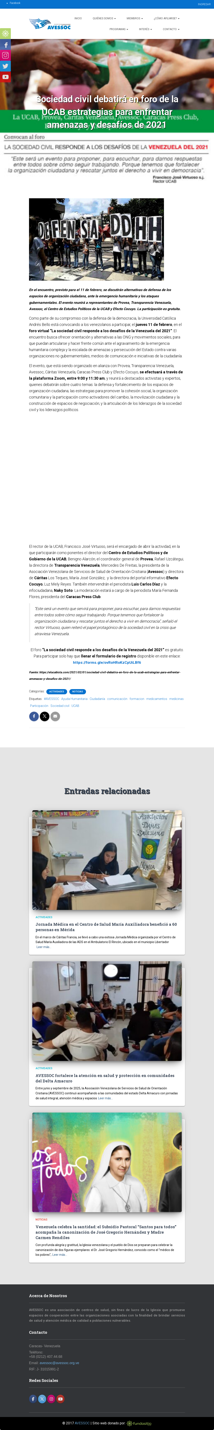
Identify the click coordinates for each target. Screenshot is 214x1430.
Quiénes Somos (104, 18)
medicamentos (156, 699)
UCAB (75, 706)
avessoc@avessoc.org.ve (59, 1363)
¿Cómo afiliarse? (167, 18)
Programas (119, 29)
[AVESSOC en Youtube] (60, 1399)
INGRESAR (204, 4)
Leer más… (44, 947)
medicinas (176, 699)
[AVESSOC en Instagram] (51, 1399)
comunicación (117, 699)
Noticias (77, 691)
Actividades (56, 691)
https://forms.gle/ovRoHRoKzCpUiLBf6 (107, 662)
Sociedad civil (59, 706)
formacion (137, 699)
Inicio (78, 18)
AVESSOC (82, 1423)
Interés (145, 29)
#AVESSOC (51, 699)
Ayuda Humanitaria (74, 699)
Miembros (135, 18)
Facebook (15, 3)
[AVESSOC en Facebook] (33, 1399)
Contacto (171, 29)
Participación (39, 706)
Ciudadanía (97, 699)
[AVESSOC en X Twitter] (42, 1399)
